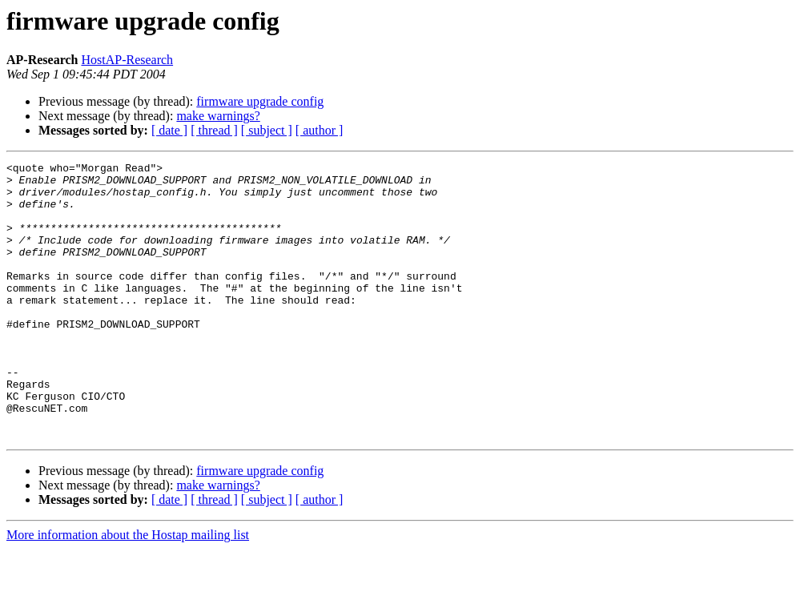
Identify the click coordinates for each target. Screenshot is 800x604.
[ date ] (169, 130)
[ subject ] (266, 130)
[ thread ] (214, 130)
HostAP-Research (127, 59)
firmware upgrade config (260, 101)
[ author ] (319, 130)
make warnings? (217, 116)
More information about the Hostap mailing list (127, 590)
